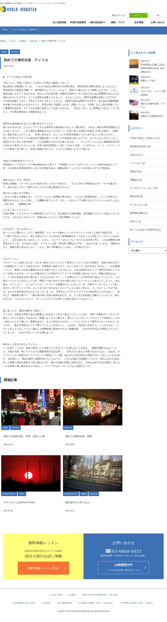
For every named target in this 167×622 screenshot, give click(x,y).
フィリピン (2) (137, 163)
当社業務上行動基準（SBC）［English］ (137, 603)
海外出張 (33, 41)
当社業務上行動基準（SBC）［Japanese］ (96, 603)
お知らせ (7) (136, 154)
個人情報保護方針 (64, 603)
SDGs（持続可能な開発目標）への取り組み (100, 595)
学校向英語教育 (78, 22)
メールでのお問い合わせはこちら (123, 567)
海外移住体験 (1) (138, 213)
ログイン (138, 15)
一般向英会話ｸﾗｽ (97, 22)
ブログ (12, 41)
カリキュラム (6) (138, 204)
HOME (2, 41)
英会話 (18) (136, 171)
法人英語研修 (59, 22)
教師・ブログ (118, 22)
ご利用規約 (46, 603)
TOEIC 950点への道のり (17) (145, 138)
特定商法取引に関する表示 (24, 603)
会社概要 (72, 595)
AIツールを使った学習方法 (25, 29)
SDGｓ (5, 29)
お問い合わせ (157, 22)
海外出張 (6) (136, 196)
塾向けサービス (119, 15)
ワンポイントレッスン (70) (144, 188)
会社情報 (138, 22)
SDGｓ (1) (135, 221)
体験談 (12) (136, 179)
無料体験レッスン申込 (43, 568)
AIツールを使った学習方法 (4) (145, 229)
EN (158, 15)
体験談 (23, 41)
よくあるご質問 (55, 595)
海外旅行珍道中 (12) (140, 146)
